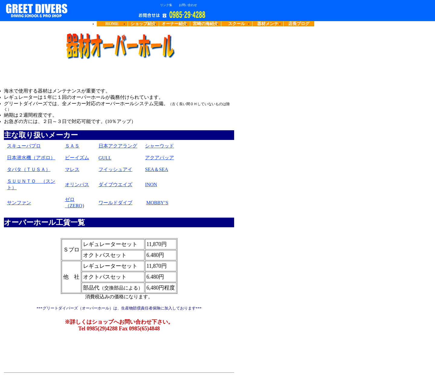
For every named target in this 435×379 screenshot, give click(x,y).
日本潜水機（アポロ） (31, 157)
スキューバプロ (24, 145)
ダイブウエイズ (115, 184)
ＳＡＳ (72, 145)
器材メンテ (267, 23)
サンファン (19, 202)
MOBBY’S (157, 202)
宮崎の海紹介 (205, 23)
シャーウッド (159, 145)
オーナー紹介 (174, 23)
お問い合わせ (188, 5)
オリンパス (77, 184)
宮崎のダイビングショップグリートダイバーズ (50, 10)
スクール (236, 23)
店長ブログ (298, 23)
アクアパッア (159, 157)
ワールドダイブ (115, 202)
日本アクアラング (117, 145)
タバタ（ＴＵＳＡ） (28, 169)
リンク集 (166, 5)
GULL (104, 157)
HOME (112, 23)
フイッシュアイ (115, 169)
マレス (72, 169)
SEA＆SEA (156, 169)
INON (151, 184)
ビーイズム (77, 157)
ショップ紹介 (143, 23)
